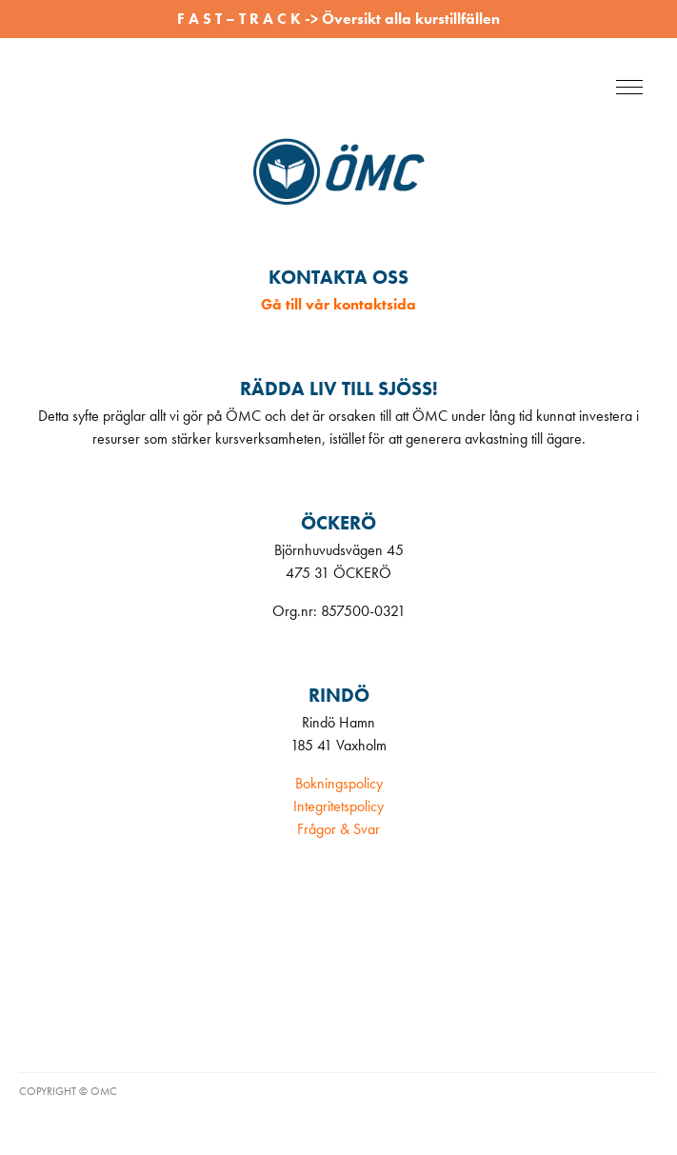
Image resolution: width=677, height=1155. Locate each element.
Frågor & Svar (338, 829)
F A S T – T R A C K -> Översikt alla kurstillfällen (338, 19)
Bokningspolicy (339, 783)
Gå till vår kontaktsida (338, 304)
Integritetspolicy (338, 806)
